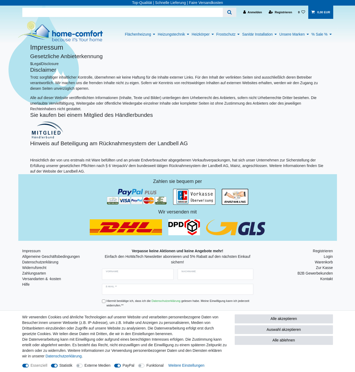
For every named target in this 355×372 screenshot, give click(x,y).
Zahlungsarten (34, 273)
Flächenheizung (138, 34)
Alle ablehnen (283, 340)
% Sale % (319, 34)
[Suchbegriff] (122, 12)
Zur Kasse (324, 268)
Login (328, 256)
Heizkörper (201, 34)
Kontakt (326, 279)
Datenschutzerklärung (40, 262)
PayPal (128, 365)
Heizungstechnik (171, 34)
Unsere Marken (292, 34)
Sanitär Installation (257, 34)
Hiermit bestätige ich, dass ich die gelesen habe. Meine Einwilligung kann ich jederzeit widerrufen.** (177, 303)
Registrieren (323, 251)
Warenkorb (324, 262)
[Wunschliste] (301, 12)
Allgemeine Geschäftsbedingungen (51, 256)
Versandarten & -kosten (41, 279)
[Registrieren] (280, 12)
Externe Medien (97, 365)
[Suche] (229, 12)
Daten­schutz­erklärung (63, 356)
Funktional (155, 365)
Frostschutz (226, 34)
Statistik (65, 365)
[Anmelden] (252, 12)
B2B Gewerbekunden (315, 273)
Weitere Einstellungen (186, 365)
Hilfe (26, 284)
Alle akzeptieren (284, 319)
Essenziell (39, 365)
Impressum (31, 251)
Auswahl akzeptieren (284, 329)
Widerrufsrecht (34, 268)
